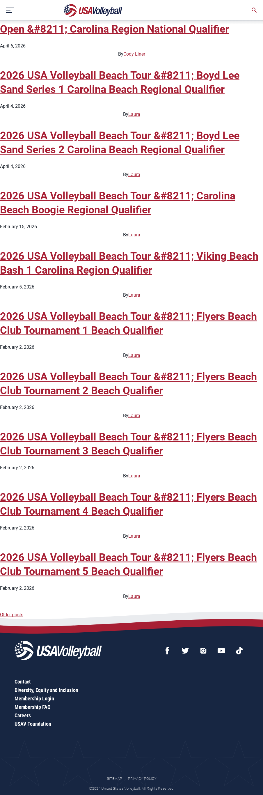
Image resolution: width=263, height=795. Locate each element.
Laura (134, 114)
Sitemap (114, 778)
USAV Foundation (33, 724)
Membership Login (34, 698)
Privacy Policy (142, 778)
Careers (23, 715)
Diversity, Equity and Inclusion (46, 690)
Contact (23, 682)
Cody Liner (134, 54)
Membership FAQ (33, 707)
